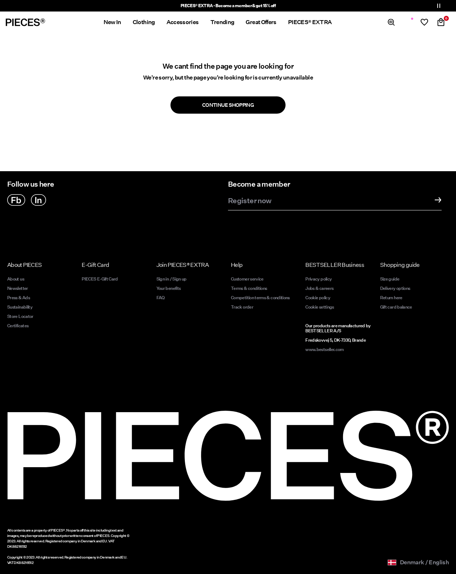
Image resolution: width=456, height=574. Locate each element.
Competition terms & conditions (260, 298)
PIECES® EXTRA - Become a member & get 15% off (228, 6)
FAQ (160, 298)
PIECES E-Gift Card (100, 279)
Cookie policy (317, 298)
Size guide (390, 279)
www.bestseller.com (324, 349)
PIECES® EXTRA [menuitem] (310, 22)
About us (15, 279)
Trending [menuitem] (222, 22)
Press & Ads (18, 298)
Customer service (247, 279)
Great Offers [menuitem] (261, 22)
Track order (242, 307)
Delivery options (395, 288)
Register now (249, 201)
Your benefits (168, 288)
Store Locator (20, 316)
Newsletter (17, 288)
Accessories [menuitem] (183, 22)
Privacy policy (318, 279)
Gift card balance (396, 307)
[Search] (391, 22)
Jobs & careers (319, 288)
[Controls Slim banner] (438, 6)
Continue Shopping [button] (228, 105)
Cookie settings (319, 307)
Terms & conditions (249, 288)
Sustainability (19, 307)
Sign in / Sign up (171, 279)
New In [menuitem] (112, 22)
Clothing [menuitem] (144, 22)
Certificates (17, 326)
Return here (391, 298)
